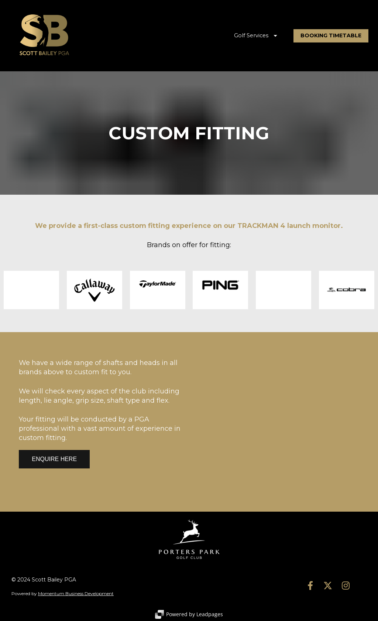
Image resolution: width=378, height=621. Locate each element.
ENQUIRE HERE (54, 459)
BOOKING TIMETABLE (330, 35)
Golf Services (255, 35)
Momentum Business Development (76, 593)
